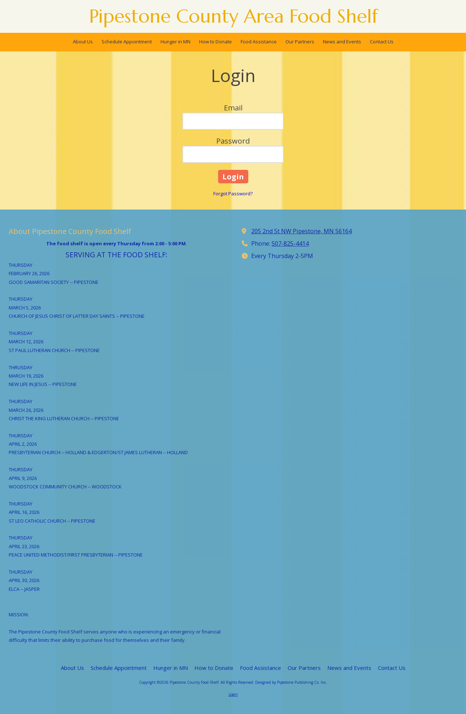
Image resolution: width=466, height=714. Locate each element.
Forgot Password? (233, 193)
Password (233, 141)
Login (233, 694)
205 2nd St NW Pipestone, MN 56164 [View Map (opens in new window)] (301, 231)
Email (233, 108)
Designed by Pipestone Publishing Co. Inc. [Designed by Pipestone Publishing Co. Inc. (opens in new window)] (291, 682)
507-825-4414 (290, 243)
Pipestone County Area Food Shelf (233, 16)
